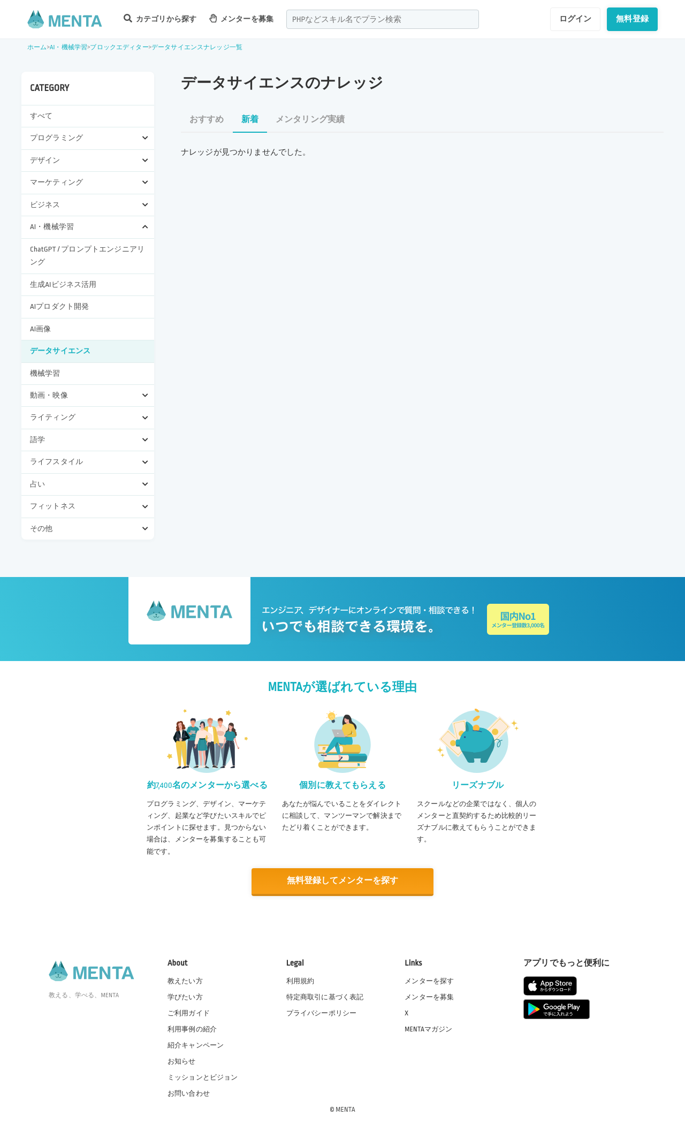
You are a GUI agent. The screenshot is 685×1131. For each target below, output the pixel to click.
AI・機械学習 (68, 47)
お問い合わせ (189, 1093)
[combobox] (382, 19)
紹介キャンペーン (196, 1045)
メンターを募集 (241, 18)
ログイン (575, 18)
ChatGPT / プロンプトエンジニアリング (87, 255)
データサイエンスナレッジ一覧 (196, 47)
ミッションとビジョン (203, 1077)
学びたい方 (185, 996)
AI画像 (40, 329)
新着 (249, 119)
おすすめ (206, 119)
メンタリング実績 (310, 119)
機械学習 (45, 373)
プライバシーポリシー (321, 1012)
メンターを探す (429, 980)
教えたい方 (185, 980)
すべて (41, 116)
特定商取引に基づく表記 (325, 996)
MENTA (345, 1109)
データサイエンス (60, 351)
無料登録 (632, 18)
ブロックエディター (119, 47)
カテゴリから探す (160, 18)
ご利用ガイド (189, 1012)
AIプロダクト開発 (59, 306)
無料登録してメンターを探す (342, 880)
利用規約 (300, 980)
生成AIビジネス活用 (63, 284)
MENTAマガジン (428, 1028)
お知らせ (182, 1061)
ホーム (37, 47)
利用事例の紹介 (192, 1028)
